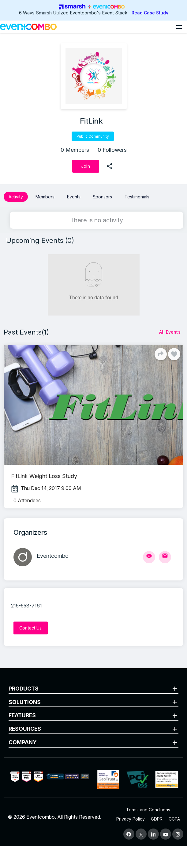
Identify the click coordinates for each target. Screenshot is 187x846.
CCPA (174, 818)
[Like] (174, 354)
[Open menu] (179, 27)
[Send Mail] (165, 557)
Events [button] (73, 196)
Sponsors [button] (102, 196)
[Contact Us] (30, 628)
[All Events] (169, 332)
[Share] (161, 354)
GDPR (157, 818)
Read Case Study (150, 12)
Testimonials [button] (137, 196)
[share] (109, 166)
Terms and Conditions (148, 809)
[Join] (85, 166)
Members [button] (45, 196)
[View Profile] (149, 557)
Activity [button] (16, 196)
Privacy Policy (130, 818)
